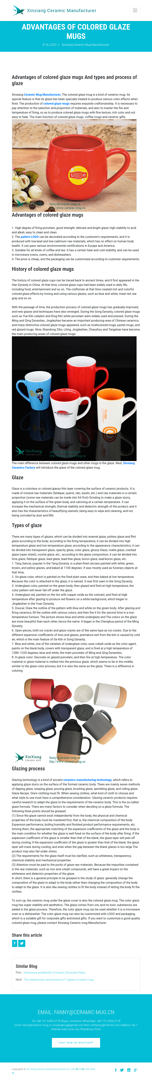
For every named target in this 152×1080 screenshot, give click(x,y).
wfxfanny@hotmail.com (105, 1025)
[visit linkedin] (128, 1070)
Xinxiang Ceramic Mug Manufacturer (85, 45)
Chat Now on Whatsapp (76, 1042)
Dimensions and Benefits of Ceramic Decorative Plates (54, 972)
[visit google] (135, 1070)
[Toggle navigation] (135, 10)
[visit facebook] (115, 1070)
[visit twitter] (122, 1070)
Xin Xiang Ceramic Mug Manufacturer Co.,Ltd (50, 1069)
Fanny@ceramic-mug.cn (84, 1012)
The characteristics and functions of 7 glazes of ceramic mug (58, 979)
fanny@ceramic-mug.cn (37, 1025)
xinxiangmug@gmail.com (67, 1025)
